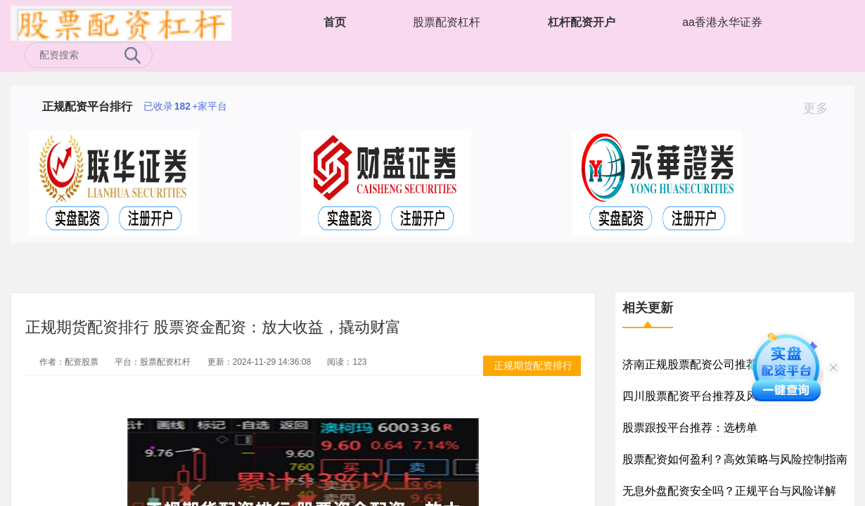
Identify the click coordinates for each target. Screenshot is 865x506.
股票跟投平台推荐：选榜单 (689, 428)
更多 (821, 108)
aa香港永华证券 (722, 22)
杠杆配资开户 (581, 22)
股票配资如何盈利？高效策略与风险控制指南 (734, 459)
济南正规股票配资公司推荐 (689, 364)
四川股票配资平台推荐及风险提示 (706, 396)
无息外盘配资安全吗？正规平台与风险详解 (729, 491)
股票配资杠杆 (446, 22)
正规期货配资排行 (533, 365)
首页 (334, 22)
